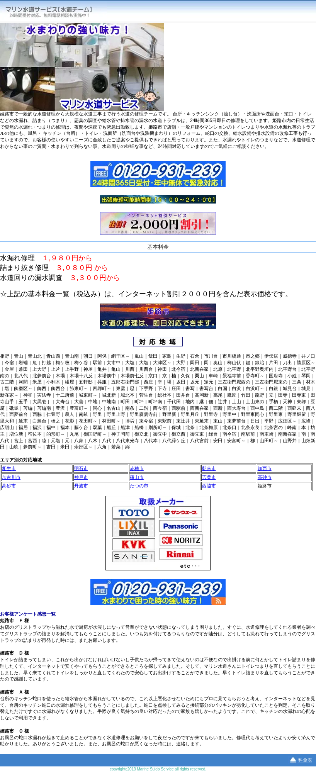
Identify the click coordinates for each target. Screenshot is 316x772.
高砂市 (265, 477)
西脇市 (209, 486)
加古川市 (11, 477)
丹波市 (81, 486)
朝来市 (209, 468)
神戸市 (81, 477)
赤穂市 (137, 468)
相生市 (9, 468)
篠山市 (137, 477)
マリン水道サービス (54, 11)
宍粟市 (209, 477)
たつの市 (139, 486)
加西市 (265, 468)
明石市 (81, 468)
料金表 (305, 760)
